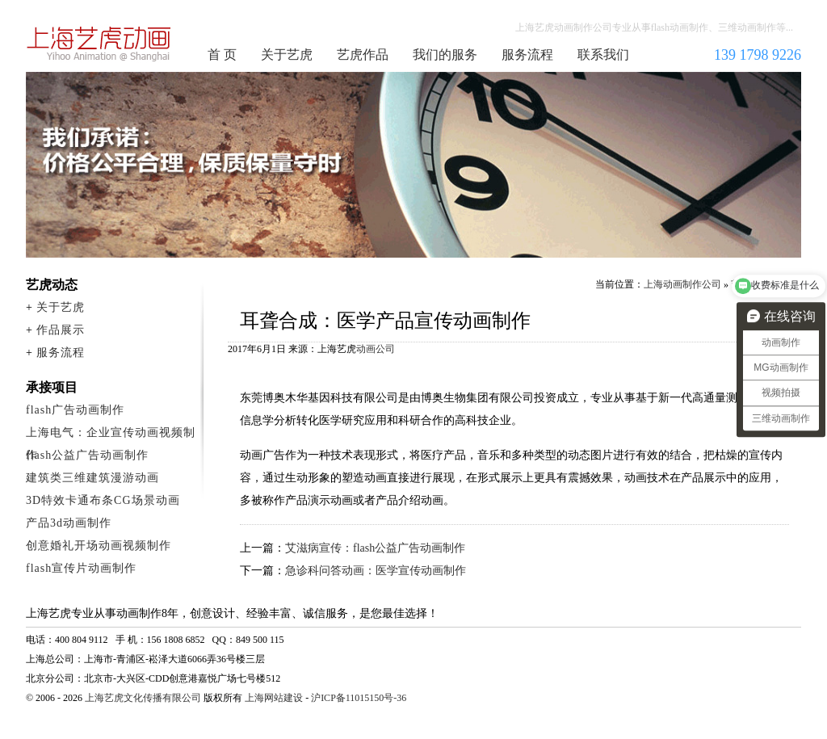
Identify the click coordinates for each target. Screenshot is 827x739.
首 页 (222, 54)
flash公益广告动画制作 (87, 455)
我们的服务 (445, 54)
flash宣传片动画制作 (81, 568)
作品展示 (60, 330)
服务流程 (527, 54)
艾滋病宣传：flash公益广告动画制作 (375, 548)
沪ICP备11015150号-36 (358, 697)
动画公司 (375, 349)
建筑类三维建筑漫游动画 (92, 478)
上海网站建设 (274, 697)
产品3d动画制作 (68, 523)
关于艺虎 (287, 54)
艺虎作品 (362, 54)
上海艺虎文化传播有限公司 (143, 697)
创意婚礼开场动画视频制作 (98, 546)
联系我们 (603, 54)
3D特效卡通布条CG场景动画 (103, 500)
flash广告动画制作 (75, 410)
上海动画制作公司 (99, 43)
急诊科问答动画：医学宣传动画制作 (375, 571)
